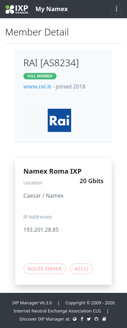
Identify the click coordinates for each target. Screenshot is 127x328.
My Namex (36, 9)
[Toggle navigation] (116, 9)
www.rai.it (37, 86)
